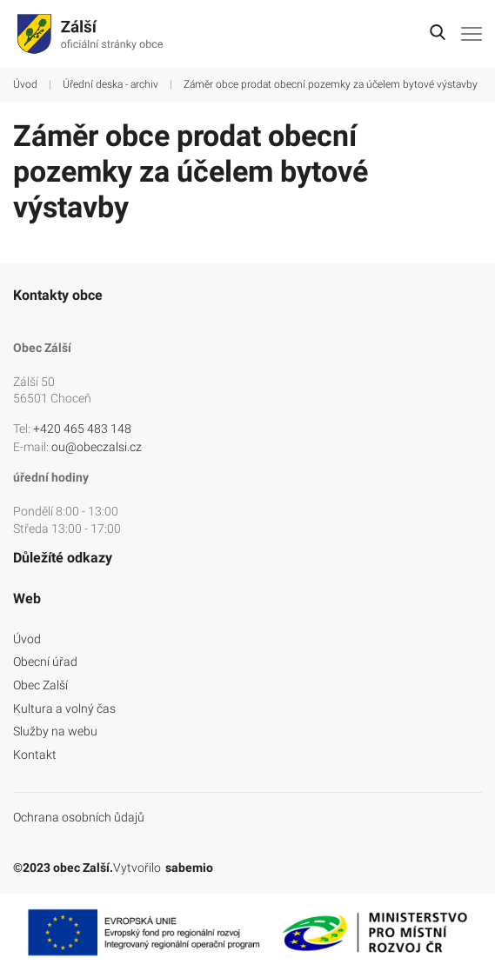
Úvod (25, 84)
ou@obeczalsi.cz (96, 447)
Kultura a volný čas (64, 708)
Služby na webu (55, 731)
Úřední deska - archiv (110, 84)
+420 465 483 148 (82, 429)
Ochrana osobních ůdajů (78, 817)
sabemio (189, 868)
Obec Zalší (40, 685)
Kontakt (35, 755)
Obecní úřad (45, 661)
